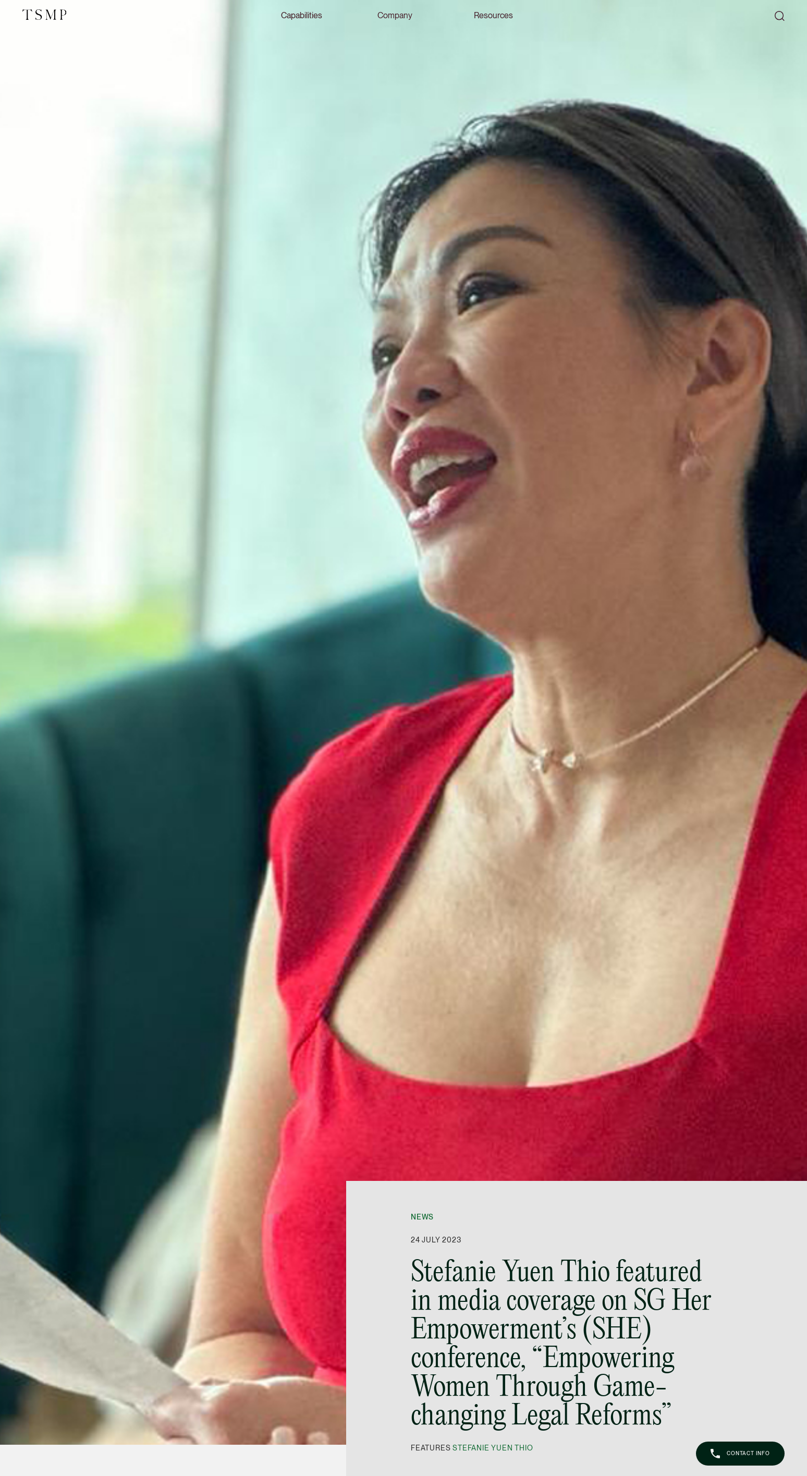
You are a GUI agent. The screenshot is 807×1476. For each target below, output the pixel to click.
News (422, 1217)
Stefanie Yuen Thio (493, 1448)
